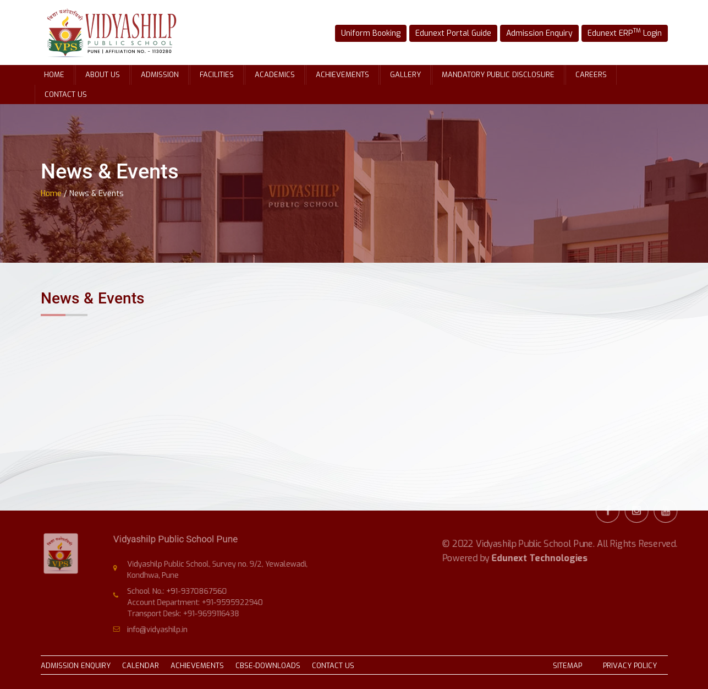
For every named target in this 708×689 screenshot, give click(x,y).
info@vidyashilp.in (164, 624)
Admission (160, 74)
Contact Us (66, 94)
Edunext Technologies (539, 544)
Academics (275, 74)
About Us (102, 74)
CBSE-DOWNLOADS (267, 665)
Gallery (405, 74)
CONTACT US (333, 665)
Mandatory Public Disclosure (498, 74)
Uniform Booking (381, 32)
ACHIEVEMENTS (197, 665)
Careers (591, 74)
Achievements (342, 74)
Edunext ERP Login (612, 32)
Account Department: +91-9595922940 (197, 600)
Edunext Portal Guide (455, 32)
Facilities (217, 74)
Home (54, 74)
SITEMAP (567, 665)
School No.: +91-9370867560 (182, 590)
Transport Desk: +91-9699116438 (187, 610)
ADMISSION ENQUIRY (76, 665)
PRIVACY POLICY (630, 665)
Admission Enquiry (534, 32)
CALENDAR (140, 665)
